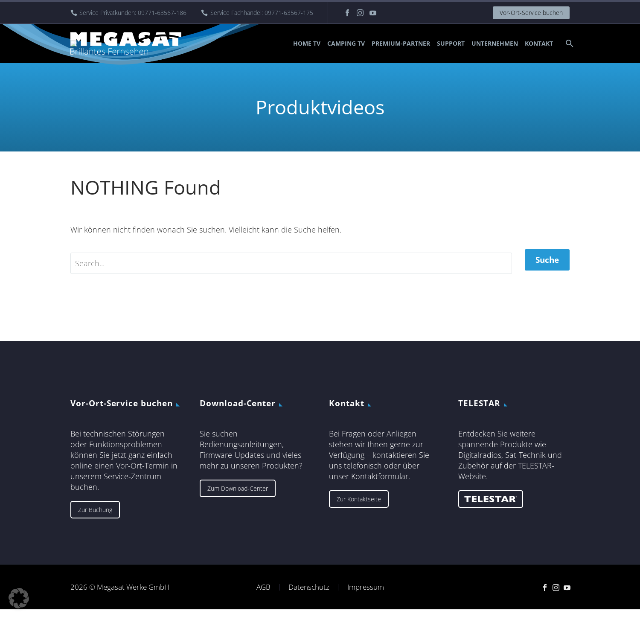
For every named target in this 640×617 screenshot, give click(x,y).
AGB (263, 594)
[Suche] (568, 43)
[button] (19, 598)
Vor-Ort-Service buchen (531, 13)
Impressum (365, 594)
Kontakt (539, 43)
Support (451, 43)
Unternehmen (494, 43)
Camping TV (346, 43)
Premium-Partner (401, 43)
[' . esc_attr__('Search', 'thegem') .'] (291, 267)
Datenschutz (308, 594)
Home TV (306, 43)
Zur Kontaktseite (359, 506)
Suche (547, 267)
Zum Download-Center (237, 496)
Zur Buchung (95, 517)
